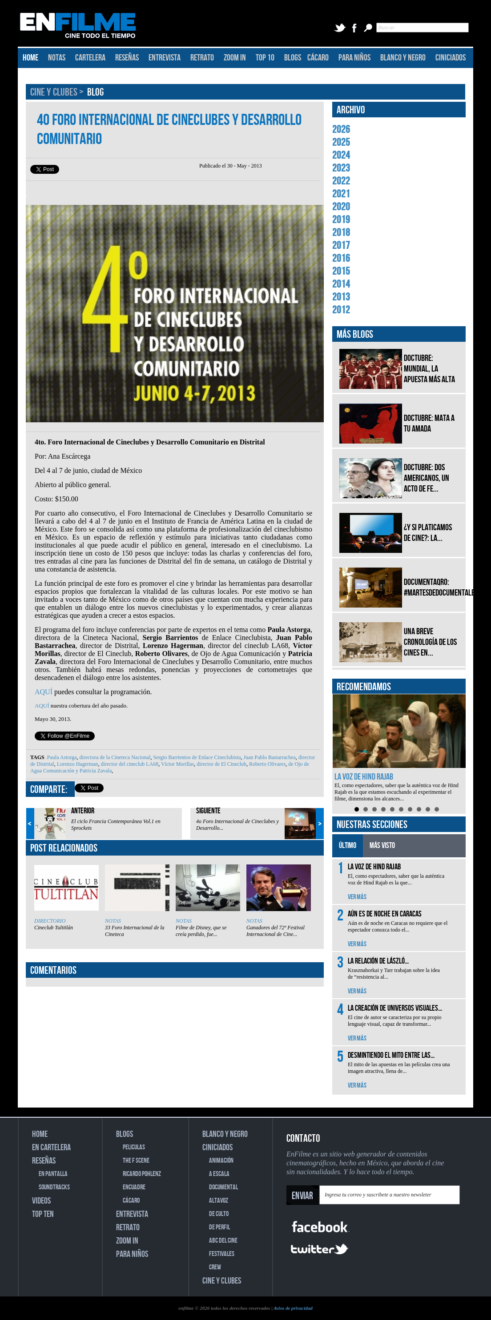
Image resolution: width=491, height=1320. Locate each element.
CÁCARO (318, 57)
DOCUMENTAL (223, 1187)
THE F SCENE (136, 1160)
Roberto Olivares (267, 764)
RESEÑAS (127, 57)
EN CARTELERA (51, 1147)
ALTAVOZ (218, 1200)
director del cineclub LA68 (129, 764)
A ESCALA (219, 1174)
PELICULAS (134, 1147)
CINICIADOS (450, 57)
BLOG (95, 92)
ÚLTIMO (347, 845)
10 (437, 809)
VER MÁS (357, 897)
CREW (215, 1267)
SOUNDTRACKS (54, 1187)
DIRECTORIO (49, 921)
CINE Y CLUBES (54, 92)
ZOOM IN (235, 57)
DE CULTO (219, 1214)
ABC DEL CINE (223, 1240)
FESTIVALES (221, 1254)
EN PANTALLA (53, 1174)
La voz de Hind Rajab (363, 777)
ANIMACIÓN (221, 1160)
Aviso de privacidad (293, 1308)
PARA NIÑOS (354, 57)
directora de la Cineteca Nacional (114, 757)
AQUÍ (43, 692)
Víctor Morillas (177, 764)
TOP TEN (43, 1214)
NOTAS (56, 57)
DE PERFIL (219, 1227)
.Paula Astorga (61, 757)
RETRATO (202, 57)
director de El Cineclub (220, 764)
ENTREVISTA (165, 57)
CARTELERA (90, 57)
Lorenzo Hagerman (77, 764)
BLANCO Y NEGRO (403, 57)
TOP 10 (265, 57)
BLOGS (292, 57)
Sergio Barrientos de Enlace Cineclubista (196, 757)
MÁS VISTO (382, 845)
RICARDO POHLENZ (142, 1174)
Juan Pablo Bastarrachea (269, 757)
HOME (30, 57)
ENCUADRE (134, 1187)
